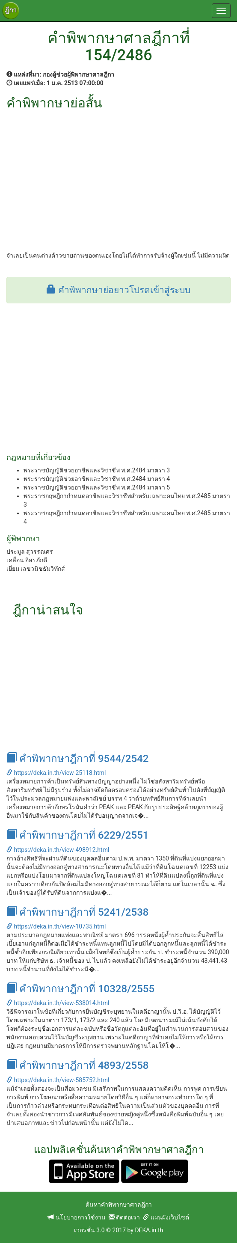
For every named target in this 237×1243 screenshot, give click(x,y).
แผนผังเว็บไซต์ (166, 1217)
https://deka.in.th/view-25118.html (56, 772)
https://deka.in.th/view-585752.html (57, 1080)
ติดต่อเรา (124, 1217)
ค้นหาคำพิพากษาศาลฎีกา (119, 1204)
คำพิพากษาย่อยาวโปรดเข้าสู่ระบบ (118, 290)
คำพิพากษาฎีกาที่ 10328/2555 (80, 989)
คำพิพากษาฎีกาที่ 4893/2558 (77, 1065)
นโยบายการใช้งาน (76, 1217)
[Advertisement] (118, 174)
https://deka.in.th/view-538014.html (57, 1003)
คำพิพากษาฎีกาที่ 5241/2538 (77, 912)
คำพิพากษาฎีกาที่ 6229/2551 (77, 835)
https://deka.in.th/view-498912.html (57, 849)
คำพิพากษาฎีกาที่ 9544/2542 (77, 759)
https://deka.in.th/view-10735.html (56, 926)
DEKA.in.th (149, 1230)
